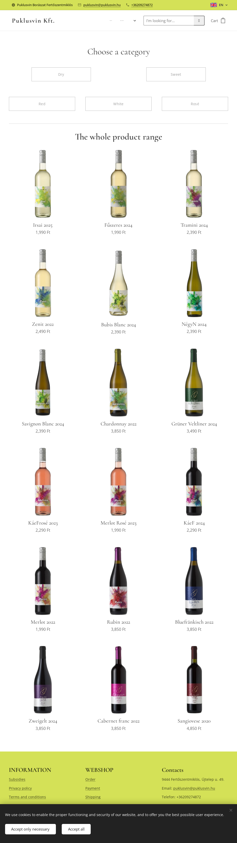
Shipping (93, 796)
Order (90, 779)
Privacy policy (20, 788)
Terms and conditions (27, 796)
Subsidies (17, 779)
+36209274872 (142, 5)
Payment (92, 788)
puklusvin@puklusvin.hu (102, 5)
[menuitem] (95, 20)
